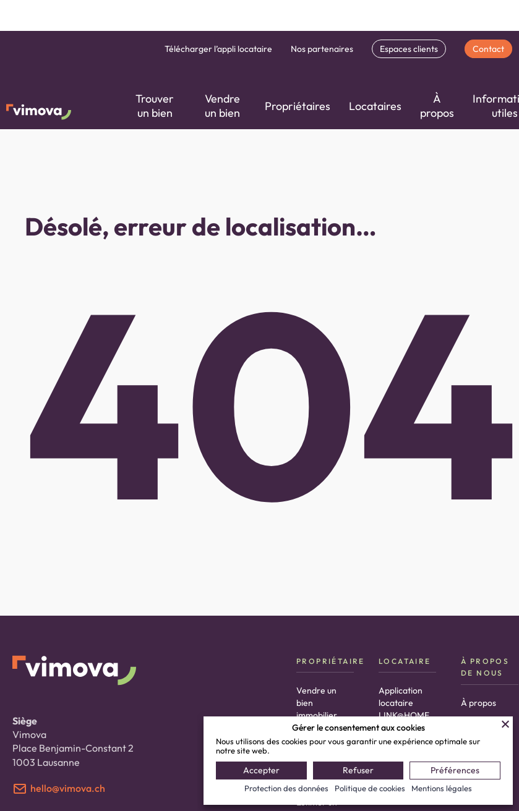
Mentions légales (441, 788)
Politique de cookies (370, 788)
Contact (488, 48)
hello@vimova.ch (67, 788)
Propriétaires (297, 106)
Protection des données (286, 788)
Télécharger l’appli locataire (218, 48)
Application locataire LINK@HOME (404, 702)
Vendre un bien (222, 105)
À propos (437, 105)
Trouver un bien (154, 105)
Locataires (375, 106)
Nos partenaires (322, 48)
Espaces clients (409, 48)
